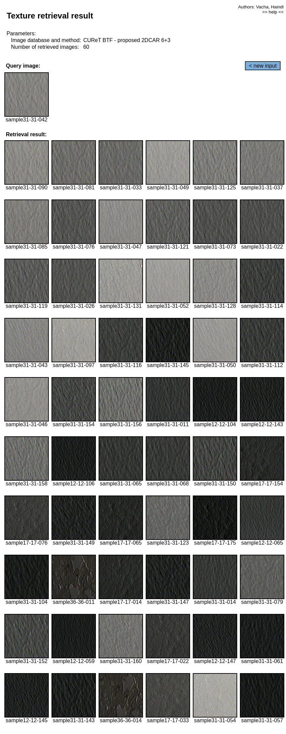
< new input (263, 66)
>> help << (273, 11)
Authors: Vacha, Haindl (261, 6)
